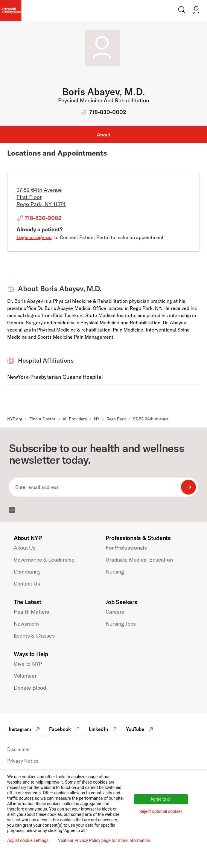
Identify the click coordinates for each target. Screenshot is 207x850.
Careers (115, 611)
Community (27, 571)
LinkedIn (103, 729)
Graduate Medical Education (139, 559)
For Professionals (126, 547)
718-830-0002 (107, 112)
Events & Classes (34, 635)
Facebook (65, 729)
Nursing (115, 571)
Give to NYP (28, 663)
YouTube (140, 729)
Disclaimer (18, 749)
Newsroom (26, 623)
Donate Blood (30, 687)
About (103, 135)
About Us (25, 547)
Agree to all (160, 799)
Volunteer (25, 675)
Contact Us (27, 583)
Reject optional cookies (161, 811)
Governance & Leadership (44, 559)
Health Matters (31, 611)
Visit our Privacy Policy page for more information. (104, 840)
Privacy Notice (23, 761)
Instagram (25, 729)
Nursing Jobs (121, 623)
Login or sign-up (34, 237)
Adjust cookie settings (27, 840)
